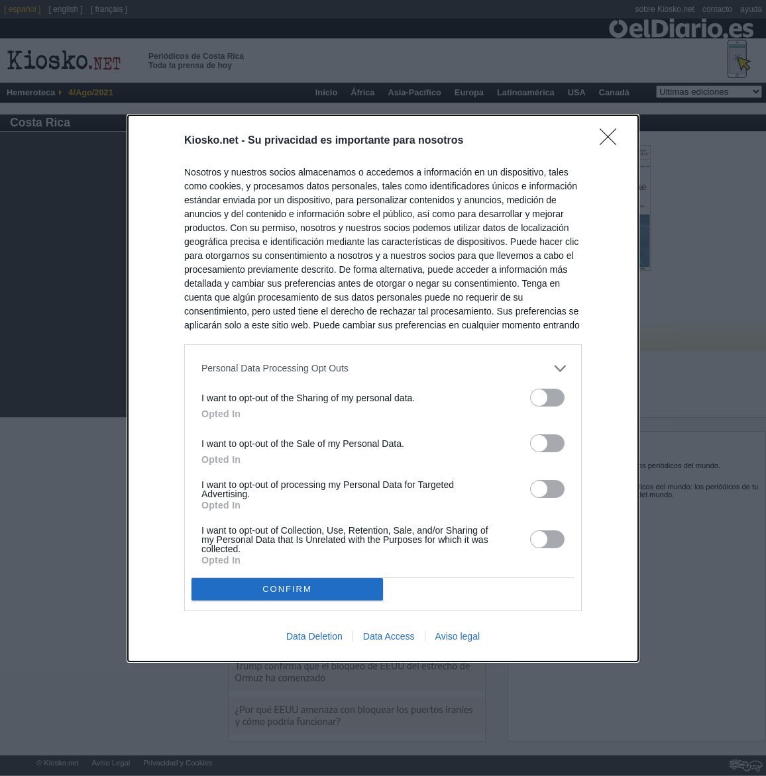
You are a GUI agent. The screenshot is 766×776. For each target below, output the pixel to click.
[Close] (612, 141)
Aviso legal (457, 636)
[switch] (547, 398)
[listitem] (383, 368)
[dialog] (383, 388)
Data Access (389, 636)
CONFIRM (287, 589)
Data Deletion (314, 636)
